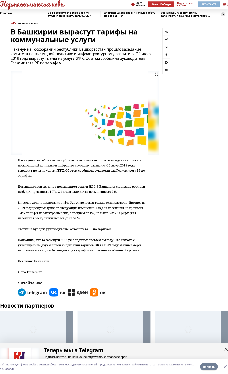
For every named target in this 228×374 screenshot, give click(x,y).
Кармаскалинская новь (32, 4)
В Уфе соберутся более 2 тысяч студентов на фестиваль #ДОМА (69, 14)
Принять (209, 366)
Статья (6, 13)
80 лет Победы (161, 4)
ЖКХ (13, 23)
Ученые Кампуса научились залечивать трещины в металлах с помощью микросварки (184, 14)
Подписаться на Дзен (184, 4)
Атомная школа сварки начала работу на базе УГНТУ (129, 14)
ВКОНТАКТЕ (209, 4)
